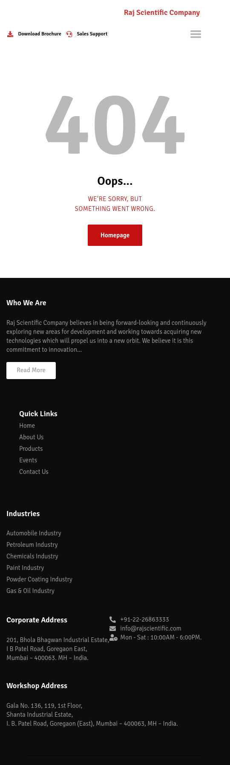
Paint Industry (25, 568)
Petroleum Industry (32, 545)
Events (28, 460)
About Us (31, 437)
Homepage (115, 235)
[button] (31, 370)
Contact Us (34, 472)
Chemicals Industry (32, 556)
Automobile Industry (33, 533)
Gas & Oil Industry (30, 591)
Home (27, 425)
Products (31, 449)
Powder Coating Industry (39, 579)
